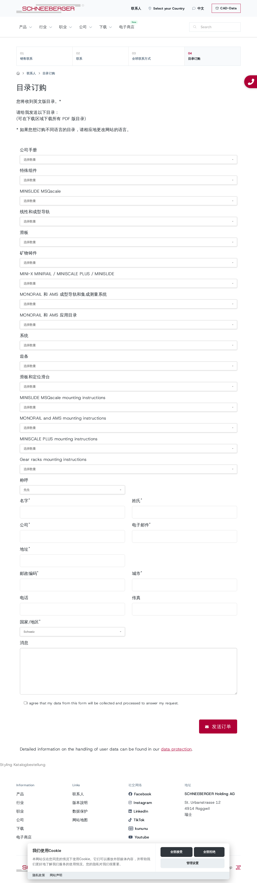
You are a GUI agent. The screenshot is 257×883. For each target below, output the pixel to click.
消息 (24, 643)
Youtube (138, 837)
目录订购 (212, 56)
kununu (138, 828)
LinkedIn (138, 811)
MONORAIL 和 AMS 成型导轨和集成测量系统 (63, 294)
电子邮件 (141, 525)
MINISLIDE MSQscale (40, 191)
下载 (103, 26)
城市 (137, 573)
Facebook (139, 794)
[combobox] (128, 159)
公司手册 (28, 150)
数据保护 (80, 811)
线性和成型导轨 (35, 212)
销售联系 (44, 56)
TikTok (136, 819)
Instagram (140, 802)
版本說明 (80, 802)
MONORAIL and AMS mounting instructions (63, 418)
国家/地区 (30, 622)
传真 (136, 598)
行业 (43, 26)
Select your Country (167, 8)
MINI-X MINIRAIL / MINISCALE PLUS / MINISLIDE (67, 274)
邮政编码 (29, 573)
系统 (24, 335)
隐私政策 (38, 875)
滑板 (24, 232)
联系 (100, 56)
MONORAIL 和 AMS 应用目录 (48, 315)
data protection (176, 749)
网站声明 (56, 875)
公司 (83, 26)
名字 (25, 501)
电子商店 (126, 26)
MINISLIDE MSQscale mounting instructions (63, 397)
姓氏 (137, 501)
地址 (25, 549)
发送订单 (218, 726)
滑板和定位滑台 (35, 377)
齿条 (24, 356)
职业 (63, 26)
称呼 (24, 480)
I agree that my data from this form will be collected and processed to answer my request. (102, 703)
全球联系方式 (156, 56)
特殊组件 (28, 170)
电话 (24, 598)
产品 (23, 26)
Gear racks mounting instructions (53, 459)
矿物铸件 (28, 253)
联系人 (136, 8)
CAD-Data (226, 8)
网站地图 (80, 819)
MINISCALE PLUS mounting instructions (59, 439)
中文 (198, 8)
